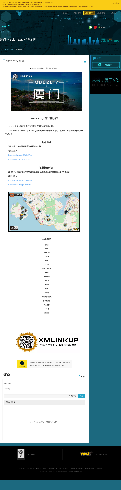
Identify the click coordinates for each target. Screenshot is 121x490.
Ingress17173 (8, 49)
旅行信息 (78, 18)
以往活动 (77, 13)
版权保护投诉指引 (89, 468)
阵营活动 (103, 18)
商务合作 (108, 65)
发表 (81, 396)
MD (8, 32)
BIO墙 (113, 13)
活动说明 (66, 18)
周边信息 (115, 18)
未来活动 (101, 13)
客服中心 (65, 468)
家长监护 (29, 468)
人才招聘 (37, 468)
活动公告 (6, 26)
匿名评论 (73, 396)
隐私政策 (99, 468)
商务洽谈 (51, 468)
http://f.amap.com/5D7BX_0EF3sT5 (20, 159)
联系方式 (58, 468)
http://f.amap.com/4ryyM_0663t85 (19, 184)
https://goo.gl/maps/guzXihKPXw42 (20, 180)
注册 (9, 383)
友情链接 (80, 468)
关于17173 (22, 468)
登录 (5, 383)
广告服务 (44, 468)
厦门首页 (54, 18)
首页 (65, 13)
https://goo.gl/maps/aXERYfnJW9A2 (20, 155)
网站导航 (72, 468)
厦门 (2, 32)
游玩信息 (91, 18)
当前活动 (89, 13)
